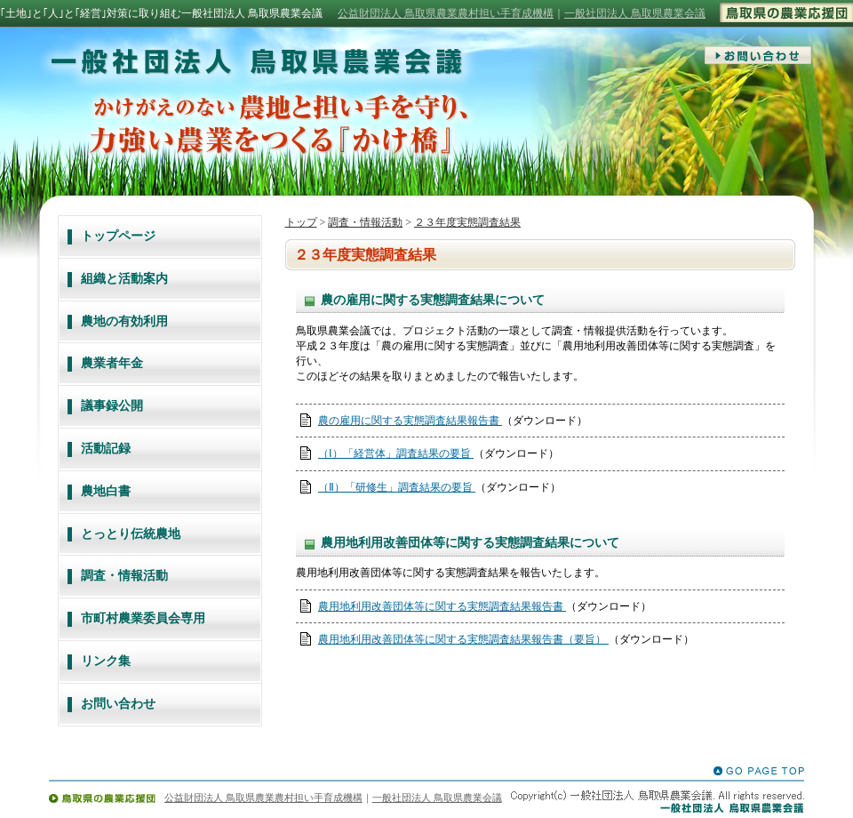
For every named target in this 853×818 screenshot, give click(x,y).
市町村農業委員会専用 (143, 618)
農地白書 (106, 491)
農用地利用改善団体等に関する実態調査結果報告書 (442, 606)
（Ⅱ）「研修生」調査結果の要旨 (396, 487)
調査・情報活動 (124, 575)
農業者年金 (112, 363)
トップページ (118, 236)
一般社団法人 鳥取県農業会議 (635, 13)
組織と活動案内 (124, 278)
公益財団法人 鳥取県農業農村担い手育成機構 (446, 13)
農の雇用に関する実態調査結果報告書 (410, 420)
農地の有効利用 (124, 321)
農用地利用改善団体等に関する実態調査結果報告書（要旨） (463, 639)
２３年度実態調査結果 (467, 222)
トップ (301, 222)
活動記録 (106, 448)
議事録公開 (112, 406)
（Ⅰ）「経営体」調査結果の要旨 (396, 453)
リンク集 (106, 661)
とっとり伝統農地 (130, 534)
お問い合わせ (118, 703)
